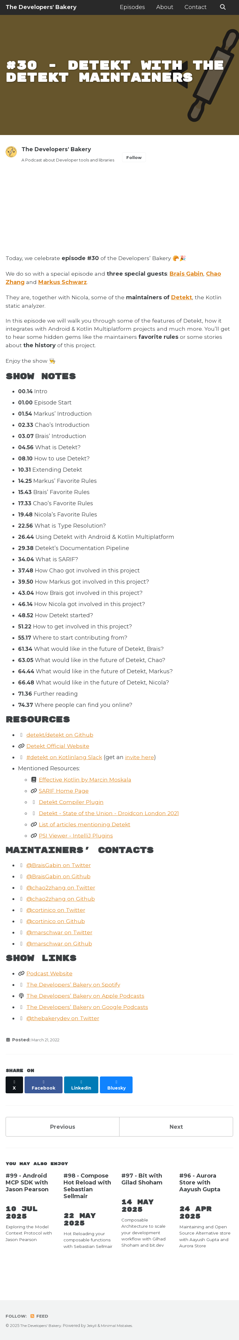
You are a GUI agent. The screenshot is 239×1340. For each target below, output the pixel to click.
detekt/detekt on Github (61, 756)
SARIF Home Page (65, 812)
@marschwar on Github (60, 965)
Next (176, 1143)
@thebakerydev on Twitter (64, 1040)
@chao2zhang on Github (62, 920)
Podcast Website (50, 995)
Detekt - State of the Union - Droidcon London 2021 (110, 834)
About (164, 7)
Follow (139, 174)
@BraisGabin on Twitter (60, 887)
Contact (195, 7)
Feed (40, 1316)
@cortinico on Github (57, 943)
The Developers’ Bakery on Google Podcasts (89, 1029)
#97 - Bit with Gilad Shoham (141, 1196)
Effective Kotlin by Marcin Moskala (87, 801)
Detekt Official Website (59, 767)
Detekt (183, 315)
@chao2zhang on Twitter (62, 909)
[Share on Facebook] (44, 1104)
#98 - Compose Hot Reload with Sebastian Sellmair (87, 1203)
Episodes (131, 7)
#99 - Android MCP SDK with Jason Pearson (27, 1200)
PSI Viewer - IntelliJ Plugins (77, 857)
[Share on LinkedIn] (82, 1104)
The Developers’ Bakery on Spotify (75, 1006)
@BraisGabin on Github (60, 898)
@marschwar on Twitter (61, 954)
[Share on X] (15, 1104)
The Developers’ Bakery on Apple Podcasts (87, 1018)
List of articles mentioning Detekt (86, 846)
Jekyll (95, 1326)
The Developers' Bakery (41, 7)
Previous (62, 1143)
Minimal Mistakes (121, 1326)
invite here (143, 778)
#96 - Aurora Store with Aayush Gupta (199, 1200)
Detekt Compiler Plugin (72, 823)
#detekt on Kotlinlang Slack (66, 778)
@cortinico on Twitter (57, 932)
